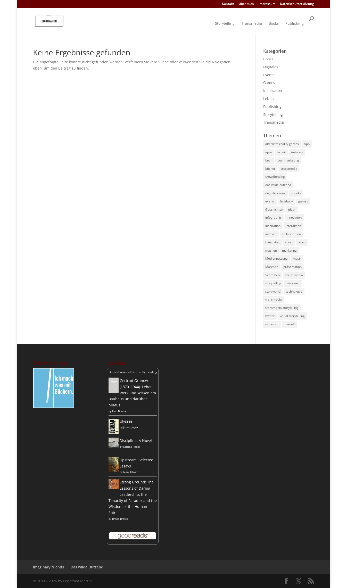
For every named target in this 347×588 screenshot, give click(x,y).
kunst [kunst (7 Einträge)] (289, 242)
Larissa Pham (131, 446)
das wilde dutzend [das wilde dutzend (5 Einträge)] (278, 185)
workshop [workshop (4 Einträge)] (272, 324)
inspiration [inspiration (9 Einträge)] (272, 226)
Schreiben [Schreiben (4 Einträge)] (272, 275)
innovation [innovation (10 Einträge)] (294, 217)
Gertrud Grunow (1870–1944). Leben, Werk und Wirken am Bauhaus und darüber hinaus (132, 392)
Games (269, 82)
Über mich (246, 4)
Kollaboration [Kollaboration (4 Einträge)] (291, 234)
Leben (268, 98)
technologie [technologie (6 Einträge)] (294, 291)
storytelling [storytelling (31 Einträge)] (273, 283)
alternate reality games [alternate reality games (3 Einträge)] (282, 144)
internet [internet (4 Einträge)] (271, 234)
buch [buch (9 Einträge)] (268, 160)
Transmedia (251, 24)
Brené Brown (120, 519)
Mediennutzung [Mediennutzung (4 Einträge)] (276, 258)
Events (269, 74)
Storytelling (225, 24)
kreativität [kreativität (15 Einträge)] (272, 242)
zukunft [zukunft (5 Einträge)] (289, 324)
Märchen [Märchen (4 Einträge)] (271, 267)
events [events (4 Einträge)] (270, 201)
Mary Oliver (130, 472)
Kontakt (228, 4)
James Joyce (130, 427)
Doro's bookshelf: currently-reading (133, 372)
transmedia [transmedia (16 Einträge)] (273, 299)
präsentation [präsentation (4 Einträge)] (292, 267)
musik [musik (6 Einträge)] (297, 258)
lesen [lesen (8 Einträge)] (301, 242)
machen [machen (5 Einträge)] (271, 250)
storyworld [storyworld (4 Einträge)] (272, 291)
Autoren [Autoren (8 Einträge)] (297, 152)
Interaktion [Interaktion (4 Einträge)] (293, 226)
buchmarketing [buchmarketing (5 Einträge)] (288, 160)
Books (274, 24)
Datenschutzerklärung (297, 4)
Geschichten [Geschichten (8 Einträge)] (274, 209)
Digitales (270, 66)
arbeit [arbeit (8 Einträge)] (281, 152)
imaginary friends (48, 567)
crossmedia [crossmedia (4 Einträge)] (288, 168)
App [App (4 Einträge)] (307, 144)
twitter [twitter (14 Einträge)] (270, 316)
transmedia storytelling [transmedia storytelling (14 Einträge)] (282, 307)
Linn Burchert (120, 411)
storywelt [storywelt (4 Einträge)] (293, 283)
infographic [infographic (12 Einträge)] (273, 217)
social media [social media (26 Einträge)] (294, 275)
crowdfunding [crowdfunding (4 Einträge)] (275, 176)
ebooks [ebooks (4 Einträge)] (296, 193)
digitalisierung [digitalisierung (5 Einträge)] (275, 193)
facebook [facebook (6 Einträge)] (286, 201)
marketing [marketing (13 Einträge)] (289, 250)
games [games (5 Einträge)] (303, 201)
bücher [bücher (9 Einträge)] (270, 168)
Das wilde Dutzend (87, 567)
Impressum (267, 4)
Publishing (294, 24)
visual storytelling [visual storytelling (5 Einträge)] (292, 316)
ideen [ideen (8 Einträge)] (292, 209)
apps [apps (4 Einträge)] (268, 152)
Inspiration (272, 90)
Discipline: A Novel (136, 440)
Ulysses (126, 421)
